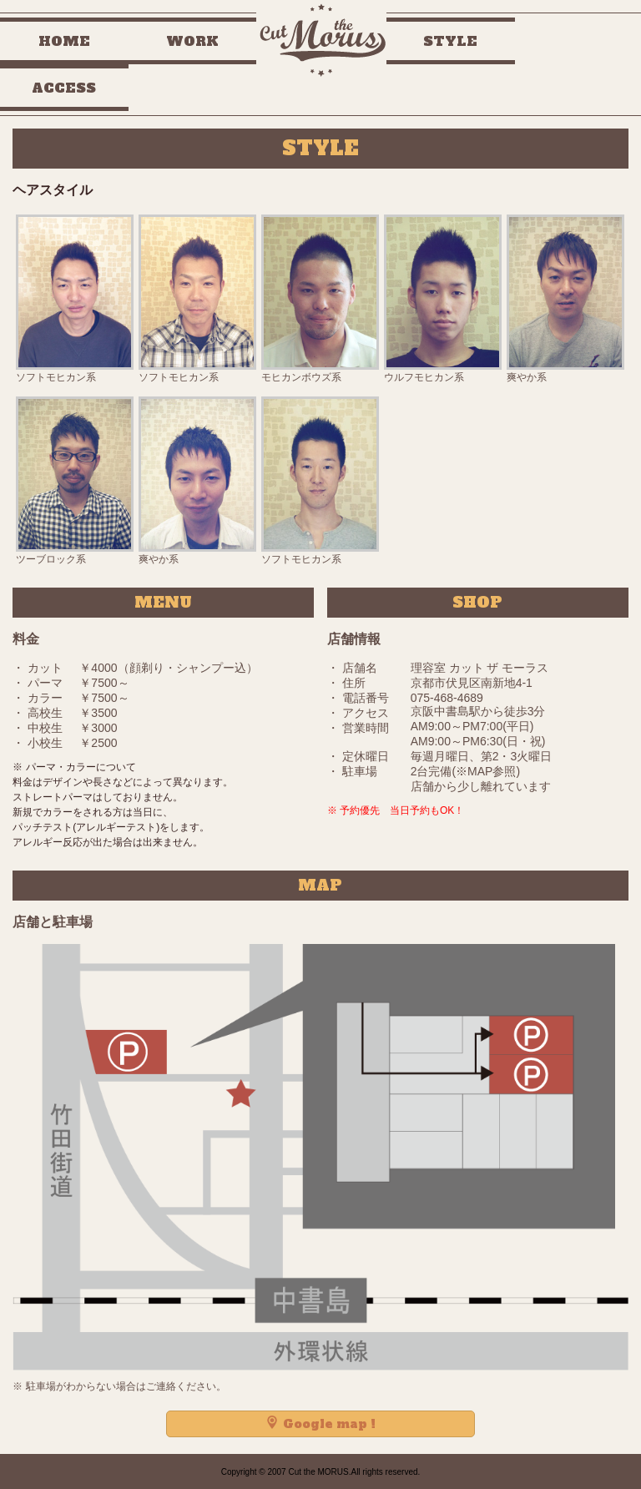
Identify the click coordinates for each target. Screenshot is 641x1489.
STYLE (450, 41)
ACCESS (64, 87)
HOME (64, 41)
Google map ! (320, 1424)
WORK (192, 41)
